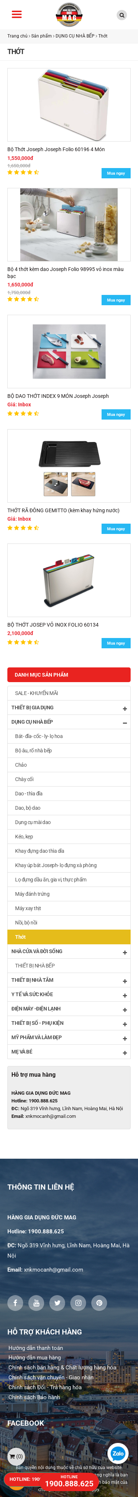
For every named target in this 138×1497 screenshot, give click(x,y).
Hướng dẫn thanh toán (35, 1348)
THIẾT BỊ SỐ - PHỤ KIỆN (69, 1023)
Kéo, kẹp (24, 837)
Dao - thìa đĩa (28, 793)
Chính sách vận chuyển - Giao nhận (50, 1377)
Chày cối (24, 779)
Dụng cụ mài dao (33, 822)
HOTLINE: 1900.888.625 (35, 1479)
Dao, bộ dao (27, 808)
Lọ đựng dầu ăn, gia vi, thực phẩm (50, 880)
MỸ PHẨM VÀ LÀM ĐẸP (69, 1037)
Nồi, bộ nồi (26, 923)
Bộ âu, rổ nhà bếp (33, 750)
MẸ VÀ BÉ (69, 1052)
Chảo (20, 765)
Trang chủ (17, 36)
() (16, 1456)
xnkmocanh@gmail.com (50, 1116)
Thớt (102, 36)
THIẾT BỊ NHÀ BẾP (34, 966)
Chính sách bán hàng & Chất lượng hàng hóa (62, 1367)
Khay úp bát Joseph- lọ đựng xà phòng (55, 865)
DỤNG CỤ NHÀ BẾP (76, 36)
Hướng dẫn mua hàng (34, 1357)
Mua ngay (116, 173)
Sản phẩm (41, 36)
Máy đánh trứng (32, 894)
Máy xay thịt (28, 908)
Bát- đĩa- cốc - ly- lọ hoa (39, 736)
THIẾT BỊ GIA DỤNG (69, 708)
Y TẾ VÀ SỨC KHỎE (69, 994)
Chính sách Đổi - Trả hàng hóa (45, 1387)
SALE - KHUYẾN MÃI (36, 693)
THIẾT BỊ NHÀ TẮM (69, 980)
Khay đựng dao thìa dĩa (39, 851)
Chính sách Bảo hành (34, 1397)
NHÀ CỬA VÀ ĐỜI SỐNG (69, 951)
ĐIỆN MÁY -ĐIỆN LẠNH (69, 1009)
